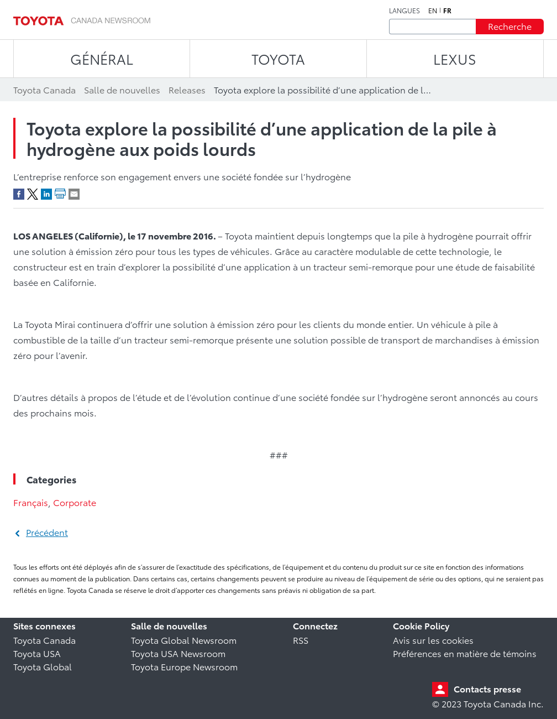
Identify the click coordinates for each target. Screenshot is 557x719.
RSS (300, 639)
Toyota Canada (44, 639)
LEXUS (454, 58)
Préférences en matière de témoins (465, 653)
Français (30, 502)
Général (101, 58)
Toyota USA (37, 653)
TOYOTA (278, 58)
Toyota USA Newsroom (178, 653)
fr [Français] (447, 10)
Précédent (47, 531)
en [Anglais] (432, 10)
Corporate (74, 502)
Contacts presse (487, 688)
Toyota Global (42, 666)
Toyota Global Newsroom (184, 639)
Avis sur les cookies (433, 639)
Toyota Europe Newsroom (184, 666)
